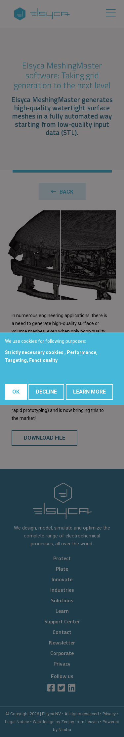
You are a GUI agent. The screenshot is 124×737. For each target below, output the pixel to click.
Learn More (89, 392)
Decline (46, 392)
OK (16, 392)
